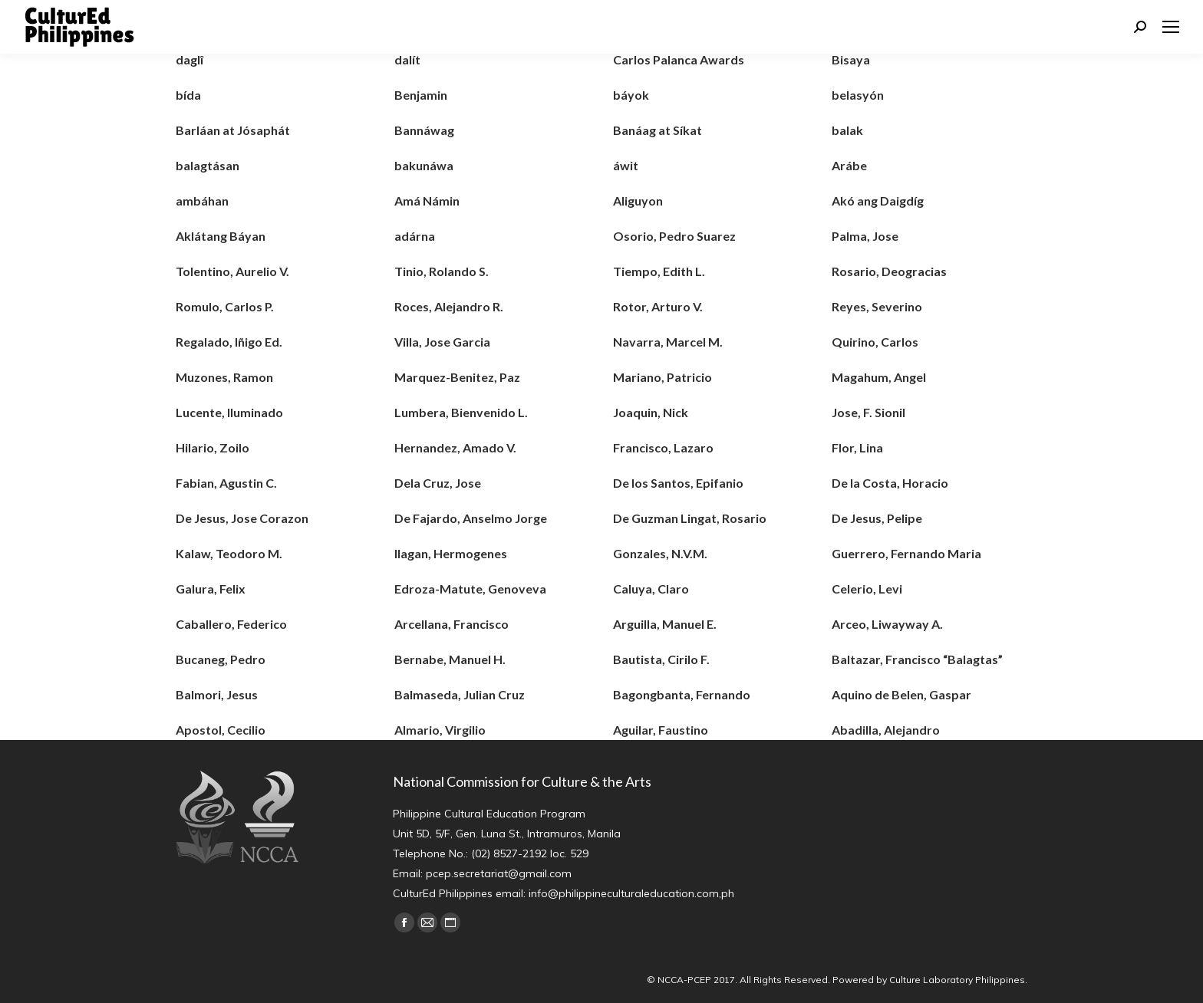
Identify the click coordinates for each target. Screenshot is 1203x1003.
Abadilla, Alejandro (886, 729)
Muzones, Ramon (224, 377)
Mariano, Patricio (662, 377)
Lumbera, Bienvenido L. (461, 412)
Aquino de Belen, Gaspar (901, 694)
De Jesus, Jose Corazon (242, 518)
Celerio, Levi (867, 588)
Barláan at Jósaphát (233, 130)
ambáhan (202, 200)
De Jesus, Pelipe (877, 518)
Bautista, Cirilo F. (661, 659)
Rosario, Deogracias (889, 271)
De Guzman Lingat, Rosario (689, 518)
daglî (189, 59)
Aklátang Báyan (220, 236)
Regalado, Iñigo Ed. (229, 341)
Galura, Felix (211, 588)
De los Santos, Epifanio (678, 482)
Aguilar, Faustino (660, 729)
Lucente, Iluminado (229, 412)
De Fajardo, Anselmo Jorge (470, 518)
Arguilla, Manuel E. (665, 624)
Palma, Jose (865, 236)
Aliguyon (638, 200)
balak (847, 130)
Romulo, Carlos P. (225, 306)
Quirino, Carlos (875, 341)
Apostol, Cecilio (220, 729)
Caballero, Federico (231, 624)
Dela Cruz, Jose (437, 482)
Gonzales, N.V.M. (660, 553)
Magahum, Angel (879, 377)
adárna (414, 236)
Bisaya (851, 59)
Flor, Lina (857, 447)
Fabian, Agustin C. (226, 482)
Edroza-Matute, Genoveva (470, 588)
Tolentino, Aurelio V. (232, 271)
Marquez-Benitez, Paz (457, 377)
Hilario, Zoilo (212, 447)
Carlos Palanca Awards (678, 59)
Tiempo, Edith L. (659, 271)
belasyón (858, 94)
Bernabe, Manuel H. (450, 659)
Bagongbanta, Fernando (681, 694)
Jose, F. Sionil (868, 412)
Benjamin (420, 94)
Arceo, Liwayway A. (887, 624)
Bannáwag (424, 130)
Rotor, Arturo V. (658, 306)
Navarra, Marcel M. (668, 341)
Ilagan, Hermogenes (450, 553)
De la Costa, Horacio (890, 482)
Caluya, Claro (651, 588)
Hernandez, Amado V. (455, 447)
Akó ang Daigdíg (878, 200)
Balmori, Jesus (217, 694)
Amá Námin (427, 200)
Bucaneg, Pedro (220, 659)
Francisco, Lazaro (663, 447)
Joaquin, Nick (650, 412)
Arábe (849, 165)
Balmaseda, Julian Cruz (459, 694)
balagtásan (207, 165)
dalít (407, 59)
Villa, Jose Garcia (442, 341)
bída (188, 94)
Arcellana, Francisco (451, 624)
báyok (631, 94)
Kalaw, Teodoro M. (229, 553)
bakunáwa (423, 165)
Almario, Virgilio (440, 729)
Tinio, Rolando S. (441, 271)
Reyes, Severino (877, 306)
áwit (625, 165)
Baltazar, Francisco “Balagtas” (917, 659)
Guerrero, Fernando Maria (906, 553)
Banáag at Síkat (657, 130)
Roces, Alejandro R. (448, 306)
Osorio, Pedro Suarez (674, 236)
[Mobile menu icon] (1171, 27)
